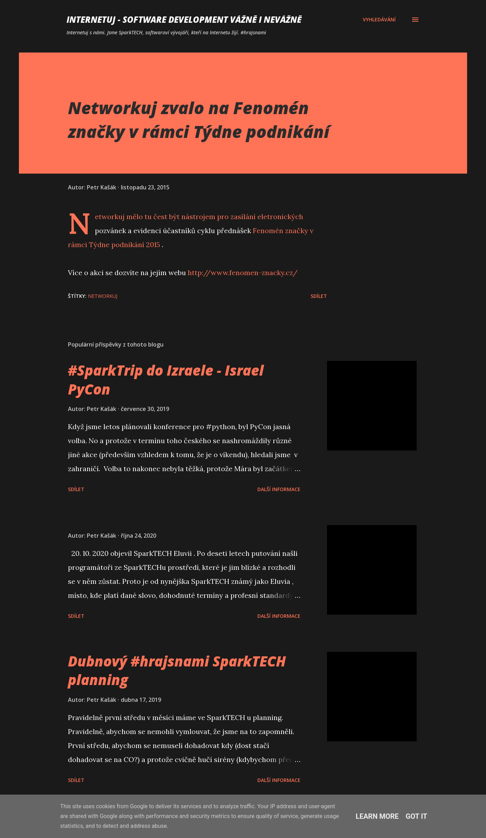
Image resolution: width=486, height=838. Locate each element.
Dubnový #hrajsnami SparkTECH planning (177, 670)
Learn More (377, 816)
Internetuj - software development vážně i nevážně (184, 19)
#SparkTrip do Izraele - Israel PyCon (166, 379)
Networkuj (110, 216)
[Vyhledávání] (379, 19)
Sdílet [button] (319, 296)
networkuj (102, 296)
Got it (417, 816)
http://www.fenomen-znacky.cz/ (243, 272)
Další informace (278, 489)
